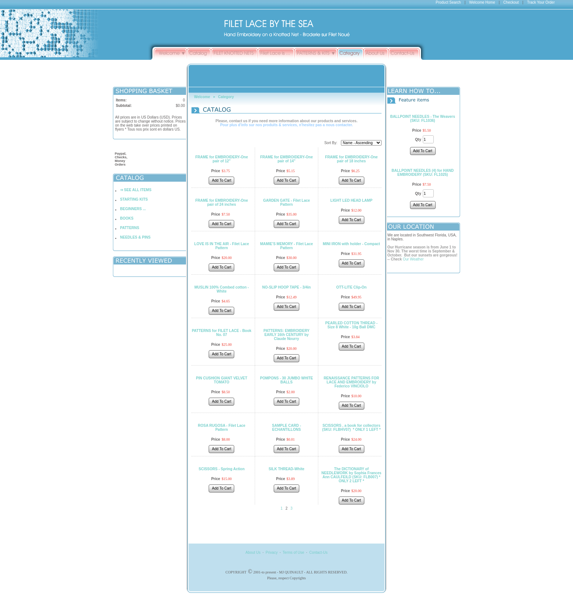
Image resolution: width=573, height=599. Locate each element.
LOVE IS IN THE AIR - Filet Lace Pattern (221, 246)
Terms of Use (293, 552)
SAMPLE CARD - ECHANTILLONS (286, 428)
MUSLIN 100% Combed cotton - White (221, 289)
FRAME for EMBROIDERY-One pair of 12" (221, 159)
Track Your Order (541, 2)
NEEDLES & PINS (135, 237)
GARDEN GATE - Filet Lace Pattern (286, 202)
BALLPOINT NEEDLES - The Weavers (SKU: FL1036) (422, 119)
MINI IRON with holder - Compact (351, 244)
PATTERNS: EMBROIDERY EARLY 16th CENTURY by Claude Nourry (286, 335)
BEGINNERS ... (133, 209)
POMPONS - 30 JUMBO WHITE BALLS (286, 380)
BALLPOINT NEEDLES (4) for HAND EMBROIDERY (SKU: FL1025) (423, 173)
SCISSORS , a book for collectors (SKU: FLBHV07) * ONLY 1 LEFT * (351, 428)
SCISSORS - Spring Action (222, 469)
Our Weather (413, 259)
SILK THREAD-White (286, 469)
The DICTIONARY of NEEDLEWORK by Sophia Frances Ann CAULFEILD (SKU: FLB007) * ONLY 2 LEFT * (352, 475)
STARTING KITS (134, 199)
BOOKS (127, 218)
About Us (253, 552)
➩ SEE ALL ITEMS (136, 190)
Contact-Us (318, 552)
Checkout (511, 2)
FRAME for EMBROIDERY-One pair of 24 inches (221, 202)
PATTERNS (129, 228)
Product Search (448, 2)
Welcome (202, 97)
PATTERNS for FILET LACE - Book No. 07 (221, 333)
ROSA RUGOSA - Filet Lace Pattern (221, 428)
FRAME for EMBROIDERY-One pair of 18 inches (351, 159)
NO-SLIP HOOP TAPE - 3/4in (286, 287)
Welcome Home (482, 2)
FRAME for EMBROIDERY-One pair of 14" (286, 159)
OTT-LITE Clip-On (351, 287)
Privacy (272, 552)
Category (226, 97)
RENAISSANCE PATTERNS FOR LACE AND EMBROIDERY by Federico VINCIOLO (351, 382)
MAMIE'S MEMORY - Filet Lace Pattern (286, 246)
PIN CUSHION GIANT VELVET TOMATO (221, 380)
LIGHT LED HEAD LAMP (351, 200)
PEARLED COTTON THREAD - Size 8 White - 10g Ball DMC (351, 325)
